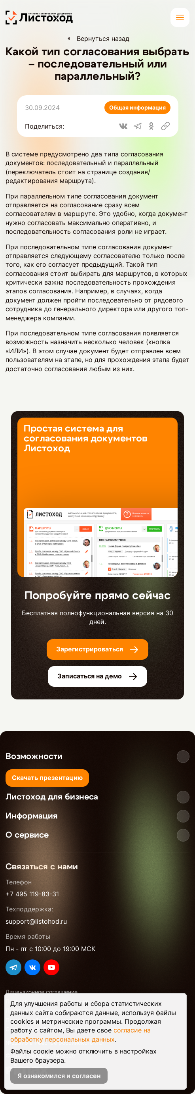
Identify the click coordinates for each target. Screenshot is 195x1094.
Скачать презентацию (47, 778)
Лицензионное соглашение (42, 991)
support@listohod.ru (36, 921)
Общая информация (137, 107)
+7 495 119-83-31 (32, 894)
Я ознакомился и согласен (58, 1076)
